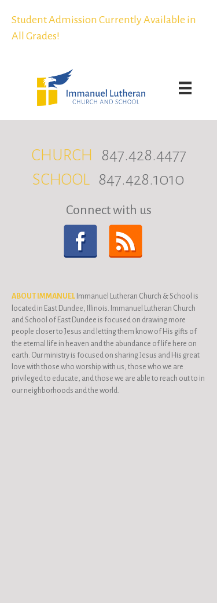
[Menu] (185, 87)
